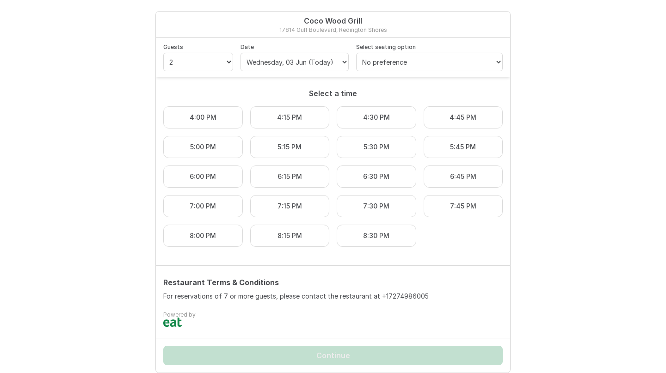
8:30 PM (376, 235)
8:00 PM (203, 235)
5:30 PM (376, 147)
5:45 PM (463, 147)
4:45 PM (463, 117)
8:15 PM (290, 235)
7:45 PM (463, 206)
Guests (173, 46)
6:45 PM (463, 176)
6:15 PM (290, 176)
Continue (333, 355)
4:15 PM (289, 117)
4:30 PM (376, 117)
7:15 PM (290, 206)
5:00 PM (203, 147)
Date (247, 46)
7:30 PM (376, 206)
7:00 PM (203, 206)
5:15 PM (290, 147)
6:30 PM (376, 176)
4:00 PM (203, 117)
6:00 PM (203, 176)
